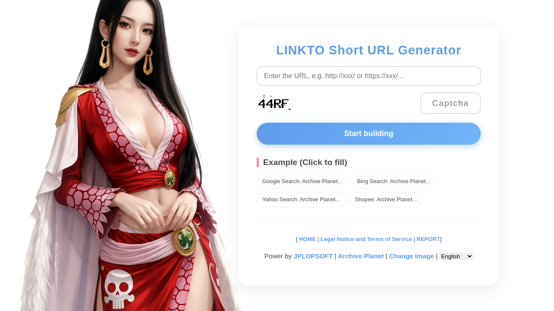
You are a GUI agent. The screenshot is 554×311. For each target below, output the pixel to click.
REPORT (428, 239)
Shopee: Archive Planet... (386, 199)
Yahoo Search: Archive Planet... (301, 199)
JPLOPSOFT (312, 256)
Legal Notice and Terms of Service (366, 239)
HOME (306, 239)
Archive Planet (361, 256)
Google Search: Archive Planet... (302, 181)
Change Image (411, 256)
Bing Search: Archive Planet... (393, 181)
